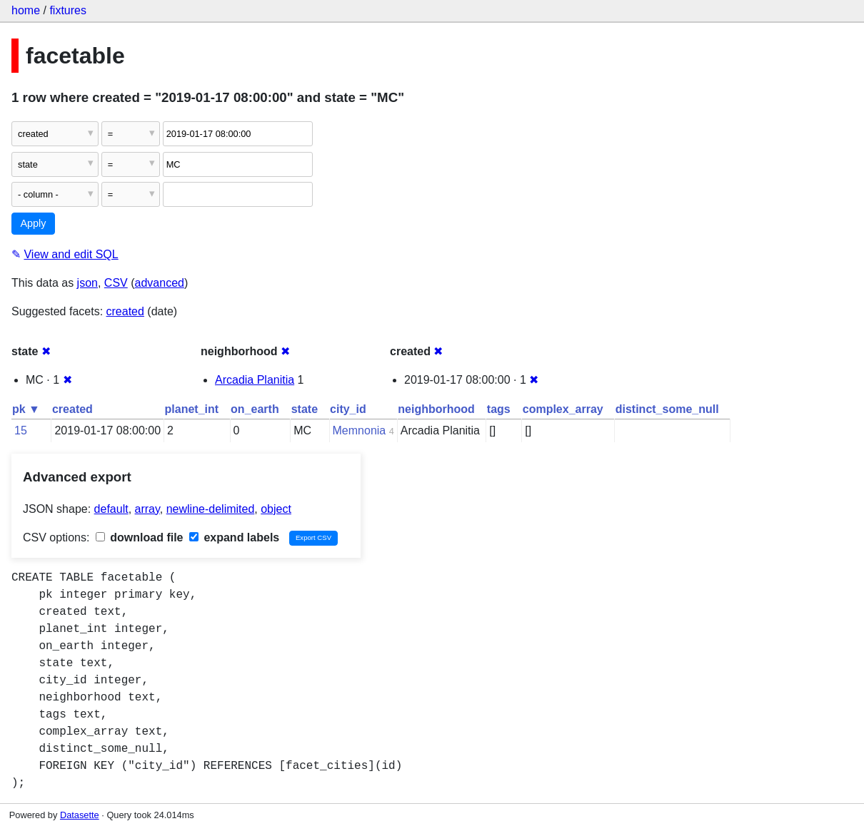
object (276, 509)
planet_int (192, 409)
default (111, 509)
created (125, 311)
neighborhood (436, 409)
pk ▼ (26, 409)
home (25, 10)
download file (140, 537)
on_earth (255, 409)
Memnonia (359, 430)
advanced (159, 283)
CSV (116, 283)
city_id (348, 409)
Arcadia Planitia (254, 380)
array (147, 509)
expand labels (234, 537)
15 (20, 430)
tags (499, 409)
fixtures (67, 10)
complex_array (563, 409)
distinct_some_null (667, 409)
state (304, 409)
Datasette (79, 815)
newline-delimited (210, 509)
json (87, 283)
